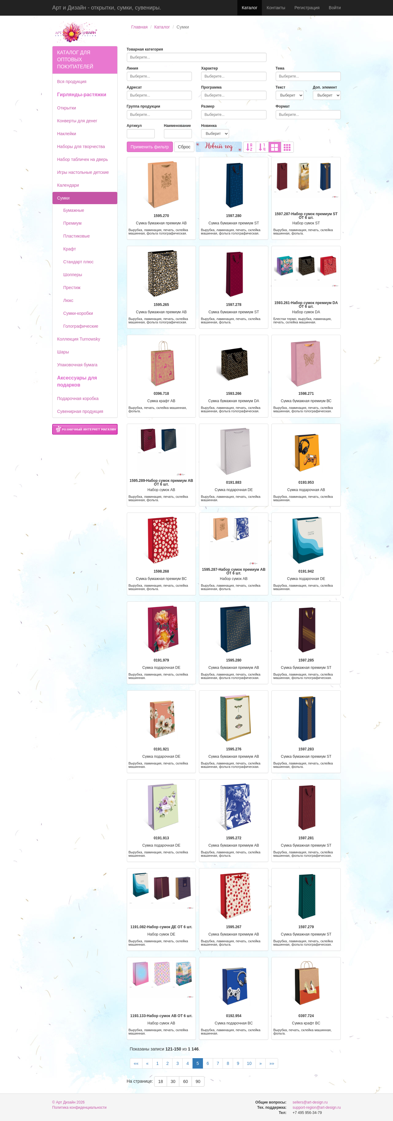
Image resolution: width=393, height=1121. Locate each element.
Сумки (63, 198)
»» (271, 1063)
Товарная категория (145, 49)
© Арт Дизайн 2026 (68, 1102)
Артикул (134, 126)
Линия (132, 68)
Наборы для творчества (81, 146)
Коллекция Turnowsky (78, 339)
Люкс (68, 300)
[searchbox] (196, 57)
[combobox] (197, 57)
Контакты (276, 7)
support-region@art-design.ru (317, 1107)
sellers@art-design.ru (310, 1102)
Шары (63, 351)
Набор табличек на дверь (82, 159)
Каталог (250, 7)
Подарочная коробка (78, 398)
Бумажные (73, 210)
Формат (283, 106)
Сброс (184, 146)
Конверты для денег (77, 120)
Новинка (209, 126)
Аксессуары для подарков (77, 381)
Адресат (134, 87)
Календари (68, 185)
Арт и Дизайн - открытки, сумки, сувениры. (106, 8)
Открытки (66, 107)
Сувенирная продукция (80, 411)
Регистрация (307, 7)
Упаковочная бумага (77, 364)
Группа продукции (143, 106)
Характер (209, 68)
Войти (335, 7)
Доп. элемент (325, 87)
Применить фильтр (150, 146)
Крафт (69, 248)
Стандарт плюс (78, 261)
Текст (281, 87)
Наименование (177, 126)
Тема (280, 68)
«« (136, 1063)
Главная (139, 27)
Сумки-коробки (78, 313)
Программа (211, 87)
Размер (207, 106)
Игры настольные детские (83, 172)
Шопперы (72, 274)
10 (249, 1063)
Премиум (72, 223)
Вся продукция (71, 81)
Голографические (80, 326)
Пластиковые (76, 236)
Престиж (71, 287)
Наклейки (66, 133)
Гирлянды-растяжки (81, 94)
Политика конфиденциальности (79, 1107)
